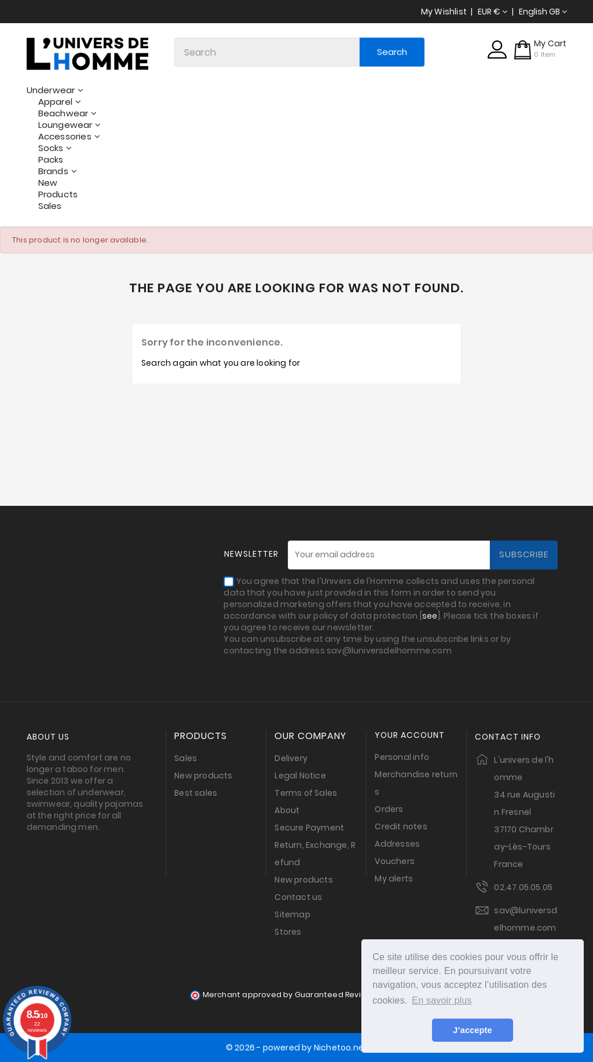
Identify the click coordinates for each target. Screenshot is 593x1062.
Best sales (195, 793)
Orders (389, 809)
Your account (410, 735)
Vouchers (395, 861)
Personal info (402, 757)
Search (392, 52)
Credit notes (401, 826)
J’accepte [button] (472, 1030)
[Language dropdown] (543, 11)
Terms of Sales (305, 793)
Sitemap (292, 914)
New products (203, 775)
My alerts (394, 878)
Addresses (397, 844)
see (430, 616)
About (286, 810)
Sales (185, 758)
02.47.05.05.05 (523, 887)
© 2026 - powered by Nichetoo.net (296, 1047)
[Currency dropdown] (492, 11)
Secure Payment (309, 827)
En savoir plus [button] (441, 1000)
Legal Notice (299, 775)
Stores (287, 932)
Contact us (298, 897)
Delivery (291, 758)
